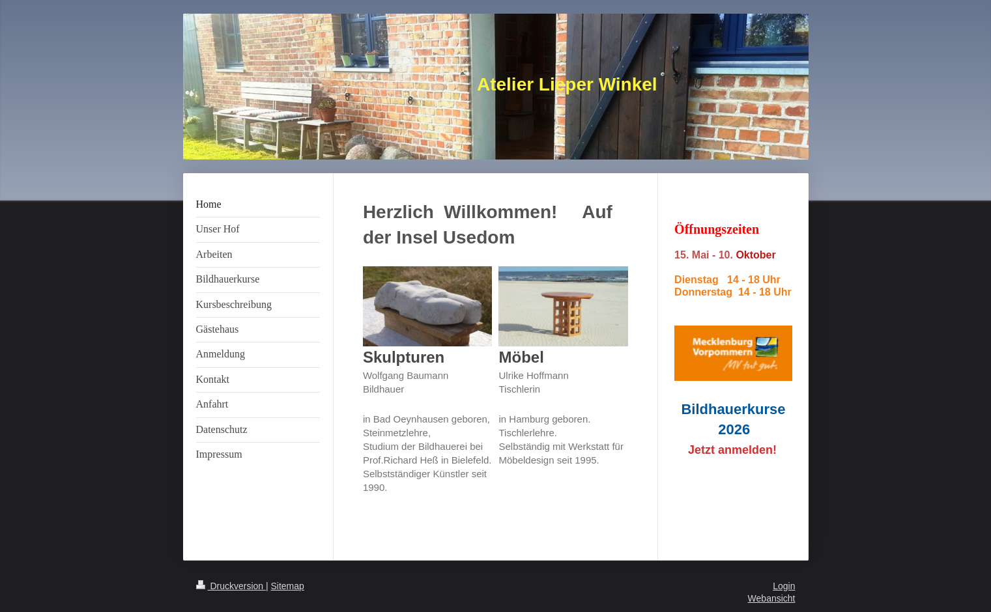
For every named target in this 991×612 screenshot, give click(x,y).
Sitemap (287, 586)
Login (784, 586)
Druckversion (231, 586)
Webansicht (772, 598)
